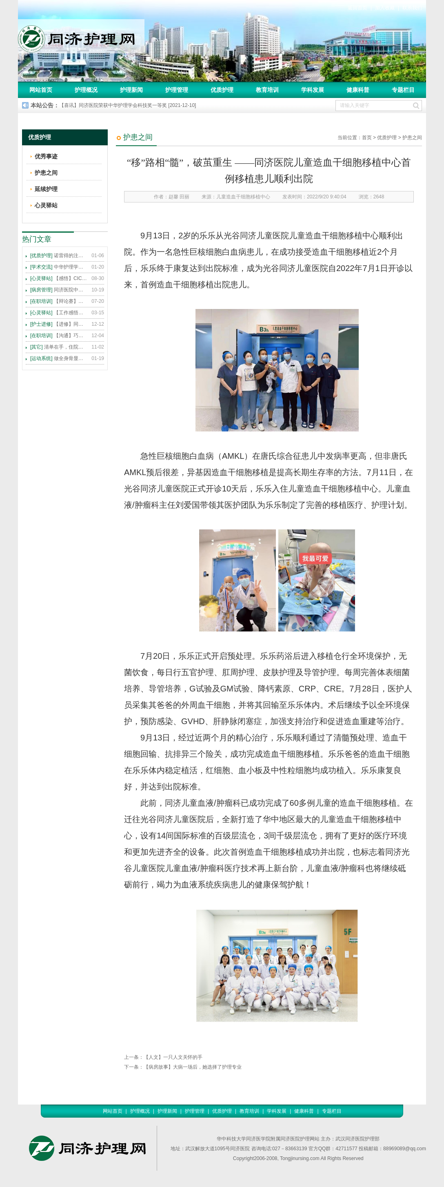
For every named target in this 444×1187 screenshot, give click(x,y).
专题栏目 (403, 90)
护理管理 (176, 90)
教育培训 (267, 90)
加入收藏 (385, 8)
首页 (367, 137)
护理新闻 (131, 90)
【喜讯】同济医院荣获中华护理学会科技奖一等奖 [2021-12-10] (127, 105)
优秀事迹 (46, 156)
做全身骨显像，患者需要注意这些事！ (58, 358)
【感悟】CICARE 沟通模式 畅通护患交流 (58, 278)
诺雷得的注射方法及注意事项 (58, 255)
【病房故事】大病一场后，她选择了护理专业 (193, 1067)
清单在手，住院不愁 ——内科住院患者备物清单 (58, 347)
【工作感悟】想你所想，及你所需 (58, 313)
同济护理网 (81, 36)
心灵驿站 (46, 205)
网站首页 (40, 90)
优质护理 (222, 90)
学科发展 (312, 90)
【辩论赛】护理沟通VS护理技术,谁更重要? (58, 301)
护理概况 (86, 90)
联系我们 (412, 8)
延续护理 (46, 189)
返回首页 (357, 8)
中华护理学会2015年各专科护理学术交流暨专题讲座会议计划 (58, 267)
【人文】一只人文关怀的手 (173, 1057)
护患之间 (412, 137)
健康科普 (357, 90)
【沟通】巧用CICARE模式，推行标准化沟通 (58, 335)
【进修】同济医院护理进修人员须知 (58, 324)
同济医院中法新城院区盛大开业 (58, 290)
